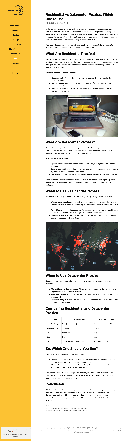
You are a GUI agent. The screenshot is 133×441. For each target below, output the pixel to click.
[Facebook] (13, 73)
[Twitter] (18, 73)
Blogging (15, 30)
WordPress (16, 25)
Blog (15, 59)
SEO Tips (15, 40)
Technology (15, 54)
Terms (87, 427)
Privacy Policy (93, 427)
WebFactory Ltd (77, 427)
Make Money (16, 49)
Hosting (16, 35)
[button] (21, 25)
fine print (14, 432)
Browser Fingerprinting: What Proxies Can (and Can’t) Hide (67, 408)
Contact (15, 63)
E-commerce (15, 44)
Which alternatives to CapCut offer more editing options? (67, 410)
